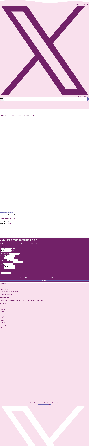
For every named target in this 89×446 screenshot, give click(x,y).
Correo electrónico (4, 202)
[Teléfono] (10, 205)
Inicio (1, 163)
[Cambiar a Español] (2, 107)
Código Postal (3, 209)
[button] (44, 103)
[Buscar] (88, 99)
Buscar (1, 99)
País (1, 213)
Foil (10, 163)
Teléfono (2, 204)
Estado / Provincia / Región (6, 211)
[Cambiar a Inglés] (4, 107)
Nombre (13, 197)
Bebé (13, 163)
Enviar (44, 229)
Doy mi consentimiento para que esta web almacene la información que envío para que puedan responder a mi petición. (28, 226)
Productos (6, 163)
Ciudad (2, 207)
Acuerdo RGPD (3, 224)
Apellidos (14, 199)
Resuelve (2, 220)
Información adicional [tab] (44, 181)
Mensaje (2, 218)
